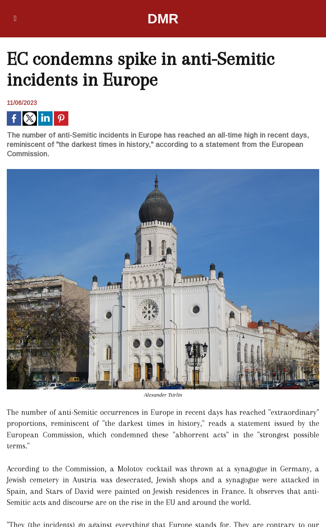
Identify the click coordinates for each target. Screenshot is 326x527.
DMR (163, 18)
